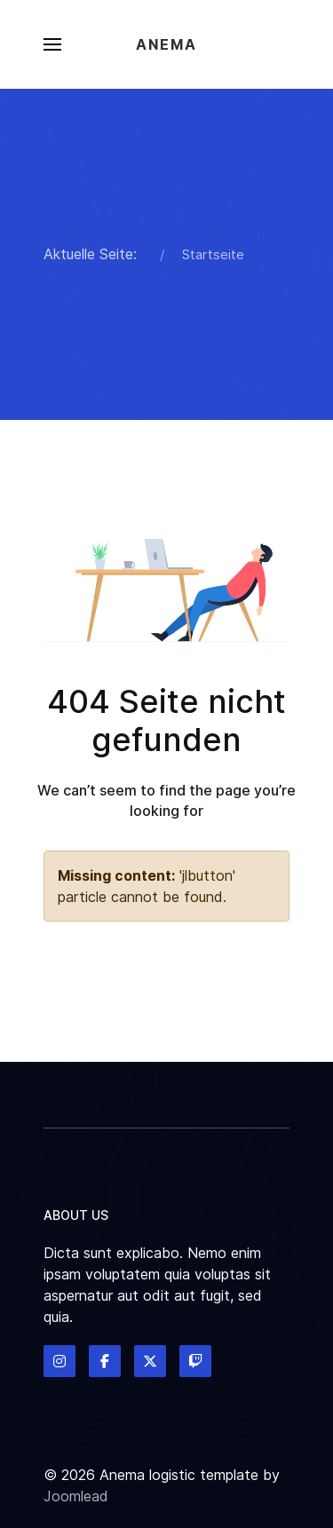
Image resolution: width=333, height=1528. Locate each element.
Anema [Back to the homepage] (166, 44)
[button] (52, 44)
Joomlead (76, 1496)
